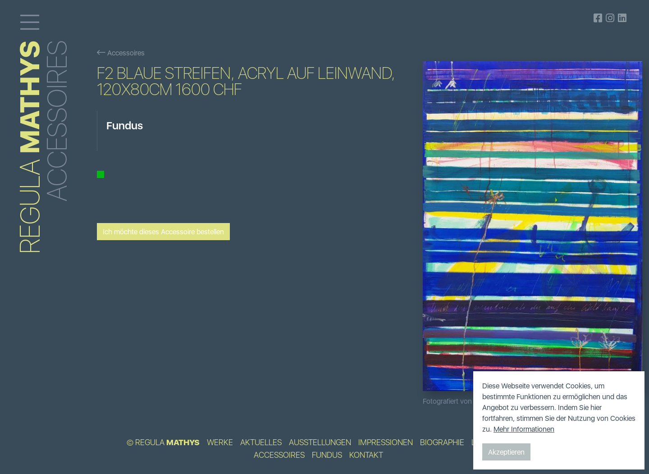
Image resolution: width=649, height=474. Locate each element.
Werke (220, 442)
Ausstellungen (320, 442)
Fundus (327, 455)
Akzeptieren (506, 452)
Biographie (442, 442)
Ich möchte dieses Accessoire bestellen (163, 232)
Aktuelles (261, 442)
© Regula (163, 442)
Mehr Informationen (524, 429)
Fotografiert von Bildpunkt (463, 401)
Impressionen (385, 442)
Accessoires (121, 53)
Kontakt (366, 455)
